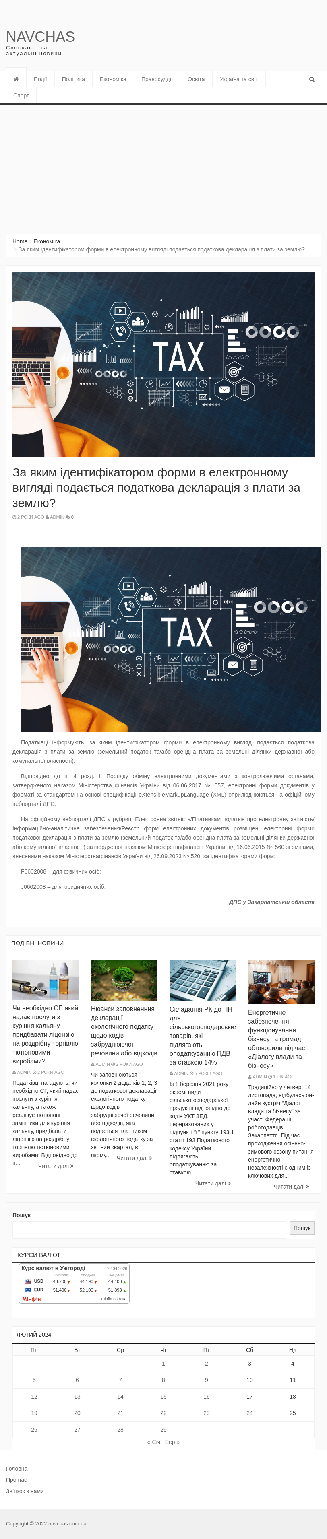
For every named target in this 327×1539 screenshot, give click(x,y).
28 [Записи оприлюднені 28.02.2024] (120, 1429)
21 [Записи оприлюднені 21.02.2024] (120, 1413)
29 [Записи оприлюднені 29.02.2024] (163, 1429)
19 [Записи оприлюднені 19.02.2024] (34, 1413)
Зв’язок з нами (25, 1491)
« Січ (153, 1442)
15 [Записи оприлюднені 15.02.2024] (163, 1396)
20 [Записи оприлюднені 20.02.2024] (77, 1413)
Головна (16, 1468)
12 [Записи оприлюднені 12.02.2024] (34, 1396)
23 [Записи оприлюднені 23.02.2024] (206, 1413)
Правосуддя (157, 79)
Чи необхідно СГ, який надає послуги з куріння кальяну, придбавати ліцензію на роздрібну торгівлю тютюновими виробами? (45, 1035)
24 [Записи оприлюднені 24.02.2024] (249, 1413)
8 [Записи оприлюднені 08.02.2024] (163, 1380)
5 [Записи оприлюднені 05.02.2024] (34, 1380)
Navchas (40, 37)
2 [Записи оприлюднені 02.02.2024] (206, 1363)
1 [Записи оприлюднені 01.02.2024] (163, 1363)
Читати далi (56, 1166)
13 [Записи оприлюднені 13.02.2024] (77, 1396)
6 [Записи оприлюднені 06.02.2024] (77, 1380)
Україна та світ (239, 79)
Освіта (196, 79)
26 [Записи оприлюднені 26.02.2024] (34, 1429)
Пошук (21, 1215)
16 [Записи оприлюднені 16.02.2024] (206, 1396)
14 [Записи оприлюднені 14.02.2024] (120, 1396)
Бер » (172, 1442)
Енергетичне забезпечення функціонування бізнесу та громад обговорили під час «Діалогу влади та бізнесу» (276, 1039)
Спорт (21, 95)
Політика (73, 79)
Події (40, 79)
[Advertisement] (163, 165)
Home (19, 241)
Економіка (113, 79)
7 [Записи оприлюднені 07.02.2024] (120, 1380)
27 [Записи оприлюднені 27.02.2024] (77, 1429)
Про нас (16, 1480)
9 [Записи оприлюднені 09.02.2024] (206, 1380)
